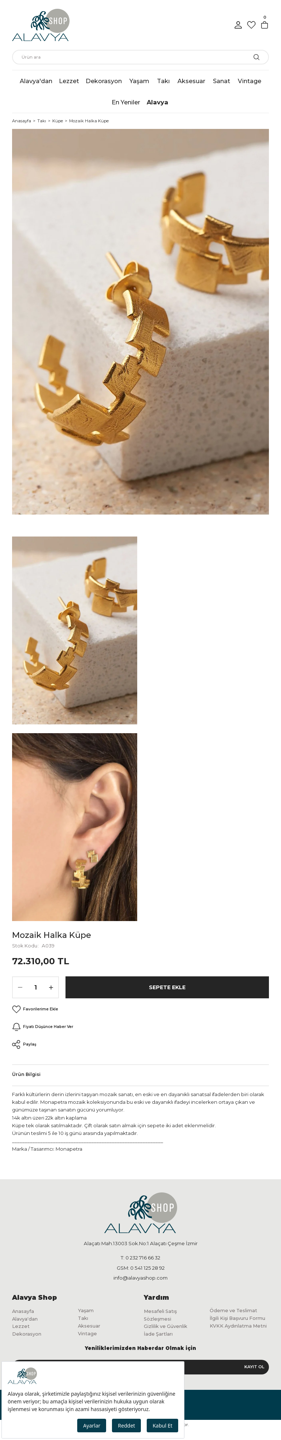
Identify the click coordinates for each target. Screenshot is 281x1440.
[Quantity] (35, 987)
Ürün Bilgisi (26, 1074)
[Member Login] (238, 25)
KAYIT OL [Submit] (254, 1376)
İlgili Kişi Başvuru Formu (232, 1323)
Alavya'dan (26, 1320)
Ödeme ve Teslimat (236, 1311)
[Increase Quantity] (51, 987)
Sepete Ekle (167, 987)
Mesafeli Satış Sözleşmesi (162, 1316)
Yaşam (86, 1311)
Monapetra (69, 1149)
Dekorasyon (28, 1336)
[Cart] (264, 25)
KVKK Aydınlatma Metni (233, 1339)
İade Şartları (159, 1336)
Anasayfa (24, 1312)
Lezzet (21, 1328)
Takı (83, 1319)
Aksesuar (90, 1327)
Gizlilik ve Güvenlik (169, 1328)
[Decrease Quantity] (20, 987)
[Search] (140, 57)
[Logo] (41, 25)
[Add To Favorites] (36, 1009)
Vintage (88, 1335)
